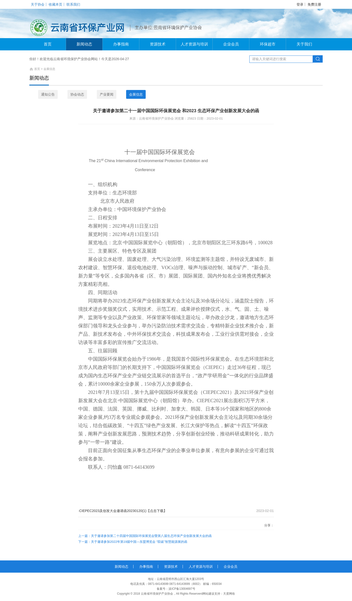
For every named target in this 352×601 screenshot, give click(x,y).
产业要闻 (106, 94)
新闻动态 (84, 44)
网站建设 (208, 593)
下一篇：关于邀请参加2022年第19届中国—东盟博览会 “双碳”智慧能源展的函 (132, 542)
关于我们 (304, 44)
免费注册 (314, 4)
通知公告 (48, 94)
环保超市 (267, 44)
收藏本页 (55, 4)
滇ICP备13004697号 (181, 588)
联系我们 (73, 4)
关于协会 (37, 4)
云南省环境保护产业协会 (157, 593)
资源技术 (157, 44)
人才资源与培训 (194, 44)
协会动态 (77, 94)
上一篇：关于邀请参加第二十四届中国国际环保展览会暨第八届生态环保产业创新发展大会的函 (145, 536)
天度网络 (229, 593)
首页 (48, 44)
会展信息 (136, 94)
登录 (300, 4)
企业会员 (231, 44)
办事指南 (121, 44)
